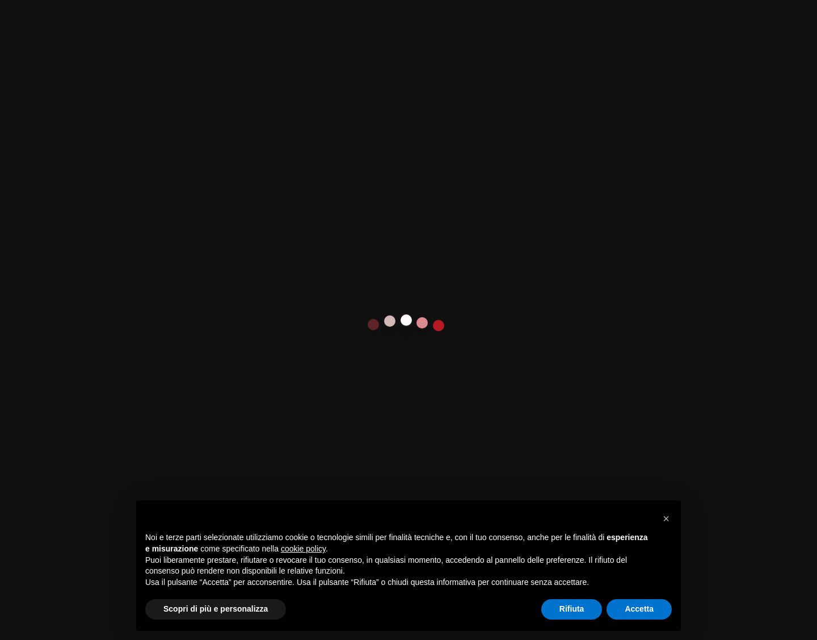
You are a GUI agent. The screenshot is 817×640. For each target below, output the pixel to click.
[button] (666, 519)
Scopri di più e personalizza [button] (215, 608)
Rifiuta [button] (571, 608)
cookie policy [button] (303, 548)
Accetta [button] (639, 608)
